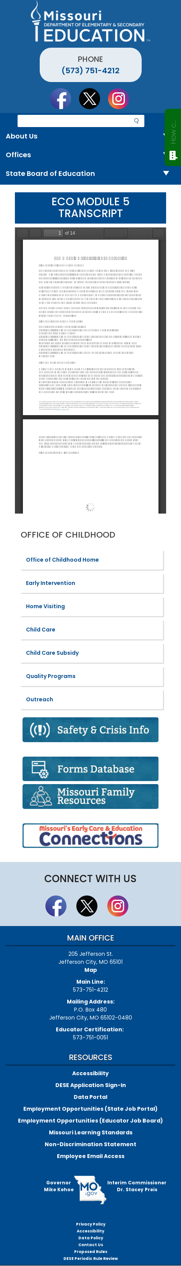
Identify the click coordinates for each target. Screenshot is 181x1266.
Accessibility (90, 1073)
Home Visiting (45, 606)
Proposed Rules (90, 1252)
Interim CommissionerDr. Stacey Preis (136, 1186)
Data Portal (90, 1097)
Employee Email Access (90, 1156)
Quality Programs (51, 676)
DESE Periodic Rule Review (90, 1258)
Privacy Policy (90, 1224)
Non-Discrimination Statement (90, 1144)
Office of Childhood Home (62, 560)
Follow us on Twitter (93, 98)
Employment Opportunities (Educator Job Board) (90, 1120)
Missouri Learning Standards (91, 1132)
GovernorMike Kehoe (59, 1186)
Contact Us (90, 1245)
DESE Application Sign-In (90, 1085)
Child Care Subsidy (52, 653)
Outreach (39, 699)
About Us (90, 136)
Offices (90, 155)
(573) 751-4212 (90, 70)
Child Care (40, 629)
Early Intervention (50, 583)
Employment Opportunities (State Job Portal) (90, 1109)
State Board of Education (90, 173)
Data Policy (90, 1238)
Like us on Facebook (64, 98)
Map (90, 970)
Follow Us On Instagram (122, 98)
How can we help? (173, 130)
